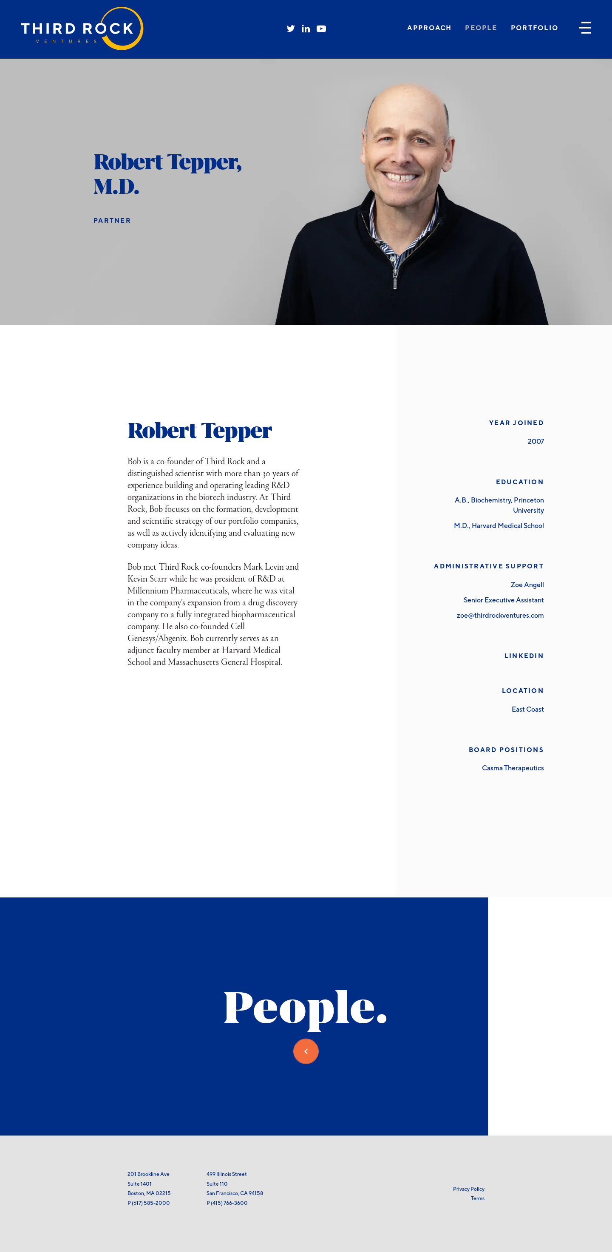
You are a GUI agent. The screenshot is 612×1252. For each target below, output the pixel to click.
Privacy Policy (468, 1189)
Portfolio (534, 27)
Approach (429, 27)
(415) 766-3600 (229, 1203)
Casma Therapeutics (513, 768)
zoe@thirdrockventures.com (500, 615)
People (481, 27)
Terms (477, 1198)
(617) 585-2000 (151, 1203)
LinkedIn (524, 655)
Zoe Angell (527, 585)
